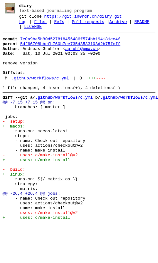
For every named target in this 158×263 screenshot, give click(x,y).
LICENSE (33, 30)
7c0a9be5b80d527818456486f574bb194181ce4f (70, 44)
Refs (59, 25)
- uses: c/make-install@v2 (40, 181)
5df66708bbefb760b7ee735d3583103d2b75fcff (70, 50)
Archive (118, 25)
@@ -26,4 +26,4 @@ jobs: (31, 227)
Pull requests (88, 25)
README (141, 25)
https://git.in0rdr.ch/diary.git (83, 18)
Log (23, 25)
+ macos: (14, 146)
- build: (14, 198)
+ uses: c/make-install (36, 187)
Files (40, 25)
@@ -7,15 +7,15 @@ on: (29, 117)
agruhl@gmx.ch (81, 55)
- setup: (14, 141)
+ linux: (14, 204)
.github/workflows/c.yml (40, 91)
